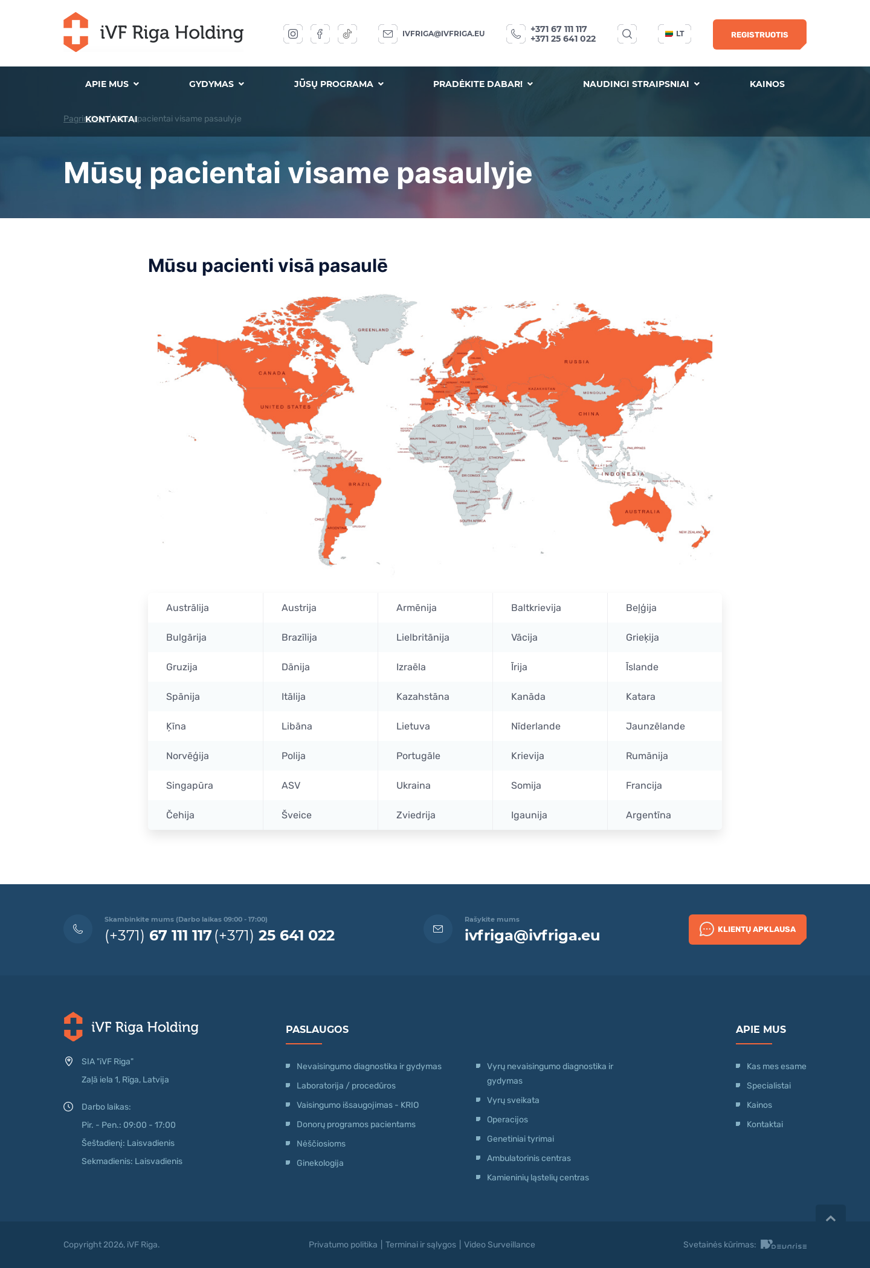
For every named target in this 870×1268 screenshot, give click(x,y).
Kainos (767, 84)
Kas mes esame (777, 1066)
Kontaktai (111, 119)
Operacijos (507, 1119)
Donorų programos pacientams (356, 1124)
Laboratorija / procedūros (346, 1086)
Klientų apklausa (748, 929)
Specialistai (769, 1086)
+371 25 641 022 (563, 39)
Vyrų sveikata (513, 1100)
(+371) (158, 935)
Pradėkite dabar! (483, 84)
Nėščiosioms (321, 1144)
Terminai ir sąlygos (420, 1245)
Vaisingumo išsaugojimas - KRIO (358, 1105)
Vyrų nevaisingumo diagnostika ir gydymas (550, 1073)
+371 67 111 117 (558, 29)
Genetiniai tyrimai (520, 1139)
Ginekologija (320, 1163)
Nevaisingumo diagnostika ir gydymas (369, 1066)
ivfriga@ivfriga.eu (443, 33)
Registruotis (759, 34)
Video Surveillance (499, 1245)
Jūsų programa (339, 84)
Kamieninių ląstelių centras (538, 1178)
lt (674, 33)
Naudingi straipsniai (641, 84)
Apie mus (112, 84)
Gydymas (216, 84)
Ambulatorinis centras (529, 1158)
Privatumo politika (343, 1245)
